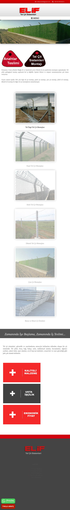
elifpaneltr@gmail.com (42, 2)
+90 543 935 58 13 (58, 2)
